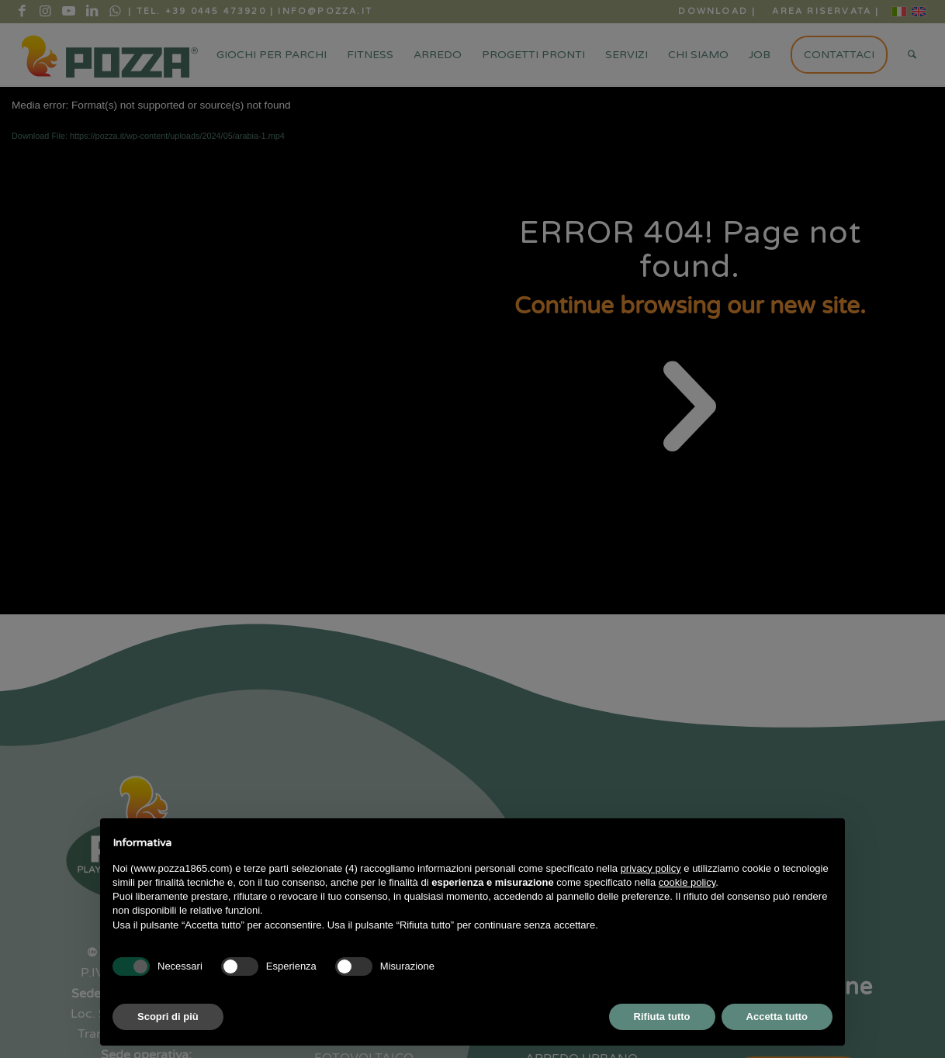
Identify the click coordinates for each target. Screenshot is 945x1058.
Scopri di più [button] (168, 1016)
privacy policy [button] (651, 868)
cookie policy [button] (687, 882)
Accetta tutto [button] (777, 1016)
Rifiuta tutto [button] (662, 1016)
